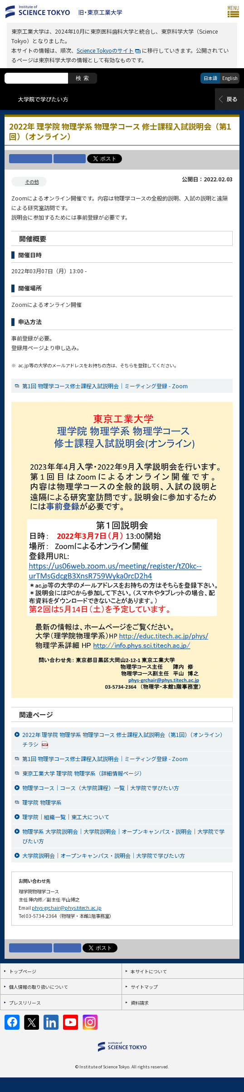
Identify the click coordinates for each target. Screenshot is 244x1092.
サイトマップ (144, 986)
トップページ (22, 971)
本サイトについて (149, 971)
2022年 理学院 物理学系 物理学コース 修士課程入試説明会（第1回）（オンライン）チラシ (123, 740)
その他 (32, 181)
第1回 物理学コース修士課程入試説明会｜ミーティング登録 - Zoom (105, 386)
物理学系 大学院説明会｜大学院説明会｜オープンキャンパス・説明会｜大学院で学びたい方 (123, 836)
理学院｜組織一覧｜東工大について (65, 817)
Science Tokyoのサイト (105, 50)
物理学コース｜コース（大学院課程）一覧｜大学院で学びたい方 (100, 787)
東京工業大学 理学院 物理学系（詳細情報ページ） (83, 773)
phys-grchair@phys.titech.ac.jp (67, 907)
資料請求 (140, 1002)
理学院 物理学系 (42, 802)
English (230, 78)
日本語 (210, 78)
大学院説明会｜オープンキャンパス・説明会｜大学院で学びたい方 (103, 855)
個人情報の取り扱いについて (38, 986)
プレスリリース (25, 1002)
